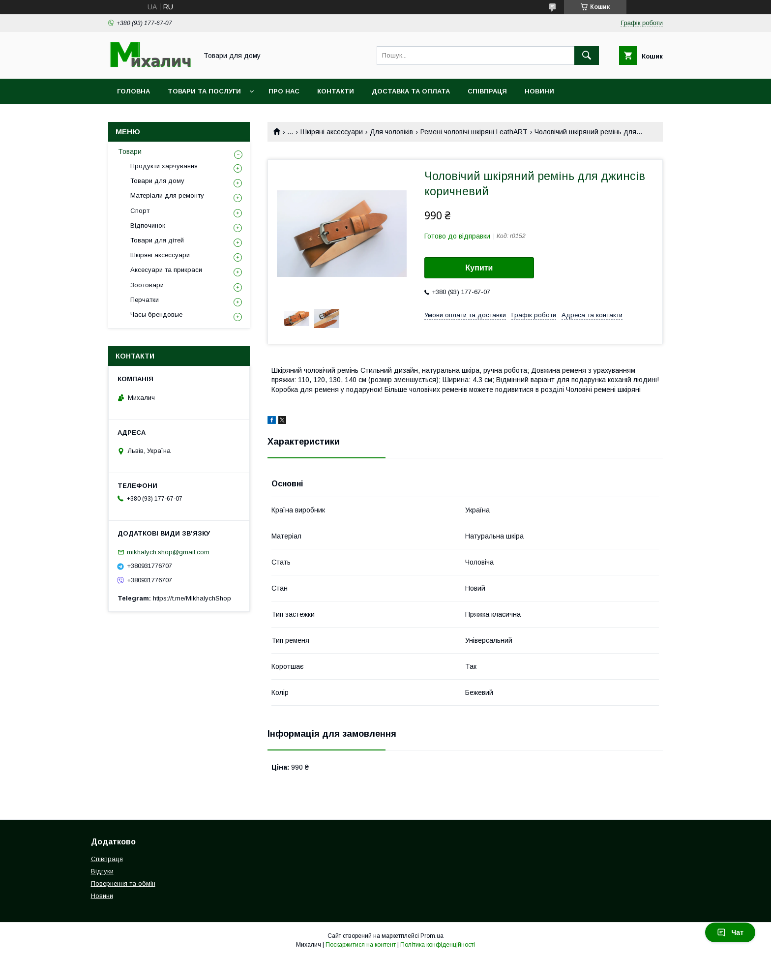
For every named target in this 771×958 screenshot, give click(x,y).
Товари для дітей (157, 240)
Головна (133, 91)
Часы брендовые (156, 314)
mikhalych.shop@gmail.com (168, 552)
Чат (730, 932)
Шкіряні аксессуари (331, 132)
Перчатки (144, 299)
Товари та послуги (204, 91)
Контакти (335, 91)
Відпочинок (147, 225)
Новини (539, 91)
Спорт (139, 210)
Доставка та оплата (411, 91)
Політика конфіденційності (437, 944)
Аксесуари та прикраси (166, 269)
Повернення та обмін (123, 883)
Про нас (283, 91)
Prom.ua (432, 935)
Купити (479, 268)
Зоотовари (147, 285)
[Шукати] (586, 55)
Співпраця (487, 91)
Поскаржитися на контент (361, 944)
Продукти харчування (164, 166)
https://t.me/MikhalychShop (192, 598)
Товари (130, 151)
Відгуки (102, 871)
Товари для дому (157, 180)
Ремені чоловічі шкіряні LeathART (474, 132)
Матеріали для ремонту (167, 195)
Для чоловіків (391, 132)
